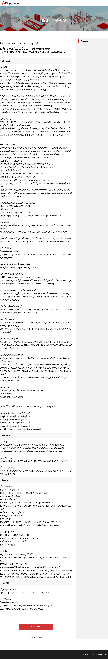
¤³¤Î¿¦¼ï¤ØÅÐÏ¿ (36, 627)
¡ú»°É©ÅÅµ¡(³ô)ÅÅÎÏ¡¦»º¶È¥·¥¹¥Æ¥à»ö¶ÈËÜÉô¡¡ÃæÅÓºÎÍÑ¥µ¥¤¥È (27, 406)
